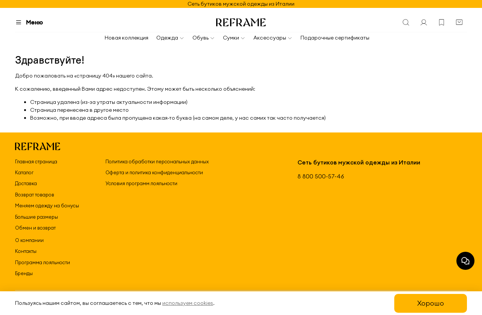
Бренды (24, 273)
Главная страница (36, 161)
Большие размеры (36, 217)
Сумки (234, 37)
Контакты (26, 251)
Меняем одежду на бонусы (47, 205)
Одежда (170, 37)
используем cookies (187, 303)
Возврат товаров (34, 195)
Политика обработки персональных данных (157, 161)
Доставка (26, 183)
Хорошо (430, 303)
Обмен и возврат (35, 228)
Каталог (24, 172)
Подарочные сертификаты (334, 37)
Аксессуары (273, 37)
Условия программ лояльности (141, 183)
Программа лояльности (42, 262)
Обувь (203, 37)
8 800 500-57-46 (320, 176)
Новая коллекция (126, 37)
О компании (29, 240)
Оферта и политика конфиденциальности (154, 172)
